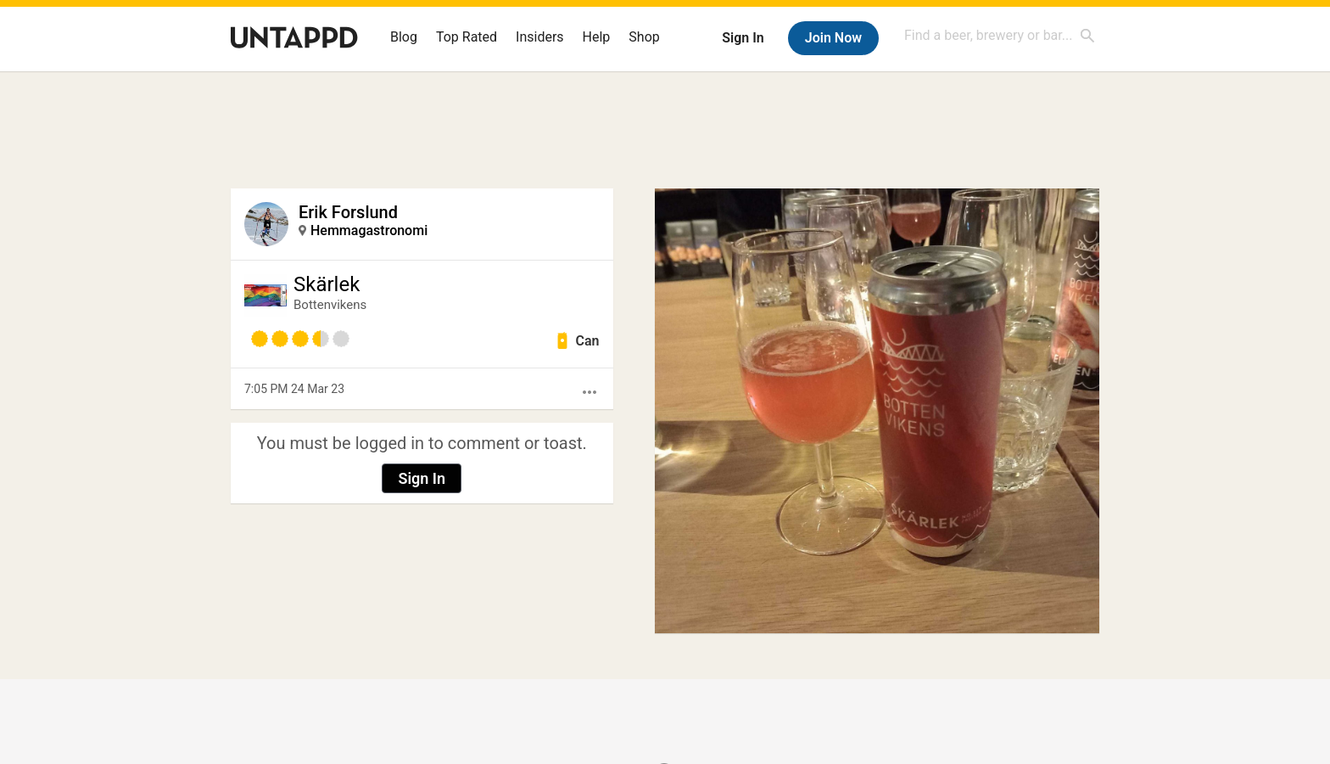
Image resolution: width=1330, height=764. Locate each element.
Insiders (540, 37)
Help (597, 37)
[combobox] (1000, 35)
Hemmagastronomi (369, 230)
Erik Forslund (348, 212)
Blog (403, 37)
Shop (644, 37)
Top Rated (466, 37)
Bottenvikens (329, 304)
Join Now (833, 38)
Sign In (742, 38)
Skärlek (326, 284)
